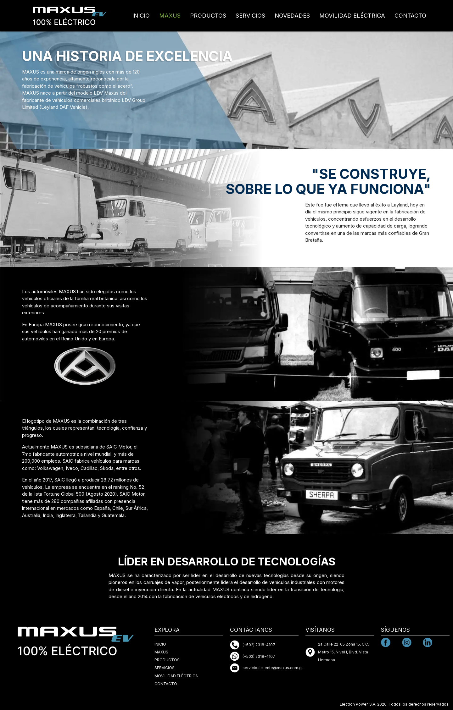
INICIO (141, 15)
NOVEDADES (292, 15)
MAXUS (170, 15)
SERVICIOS (250, 15)
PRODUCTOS (208, 15)
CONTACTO (410, 15)
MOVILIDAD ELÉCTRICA (352, 15)
